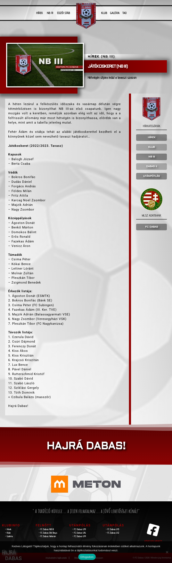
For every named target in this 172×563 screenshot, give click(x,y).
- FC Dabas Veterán (47, 536)
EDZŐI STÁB (63, 13)
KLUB (104, 13)
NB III (50, 13)
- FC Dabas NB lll (46, 529)
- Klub (8, 532)
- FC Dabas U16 (79, 532)
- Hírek (8, 529)
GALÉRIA (115, 13)
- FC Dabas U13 (112, 529)
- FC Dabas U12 (112, 532)
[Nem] (167, 552)
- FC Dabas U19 (79, 529)
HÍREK (39, 13)
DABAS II (151, 166)
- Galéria (9, 536)
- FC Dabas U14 (79, 536)
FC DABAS (151, 226)
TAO (124, 13)
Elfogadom (86, 556)
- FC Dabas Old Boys (48, 532)
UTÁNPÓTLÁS (151, 176)
